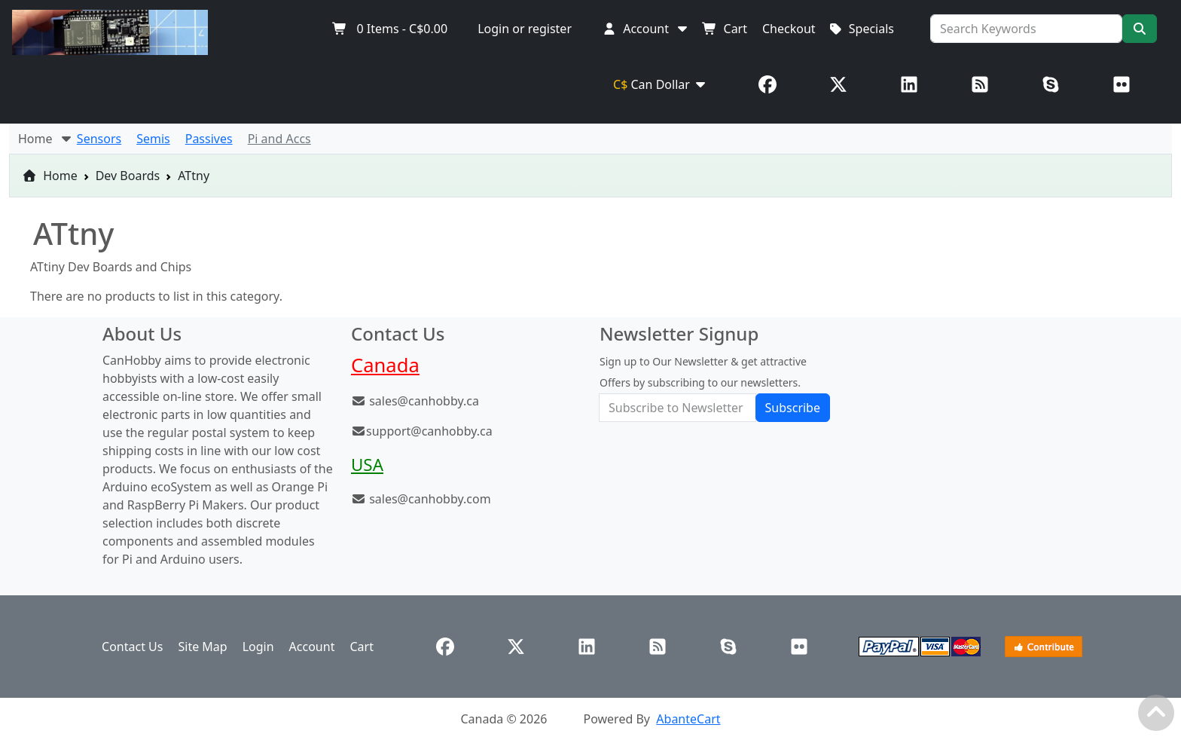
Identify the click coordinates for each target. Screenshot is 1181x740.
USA (367, 464)
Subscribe (792, 407)
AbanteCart (688, 719)
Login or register (525, 28)
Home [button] (46, 138)
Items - (389, 28)
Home (50, 175)
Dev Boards (128, 175)
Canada (385, 365)
